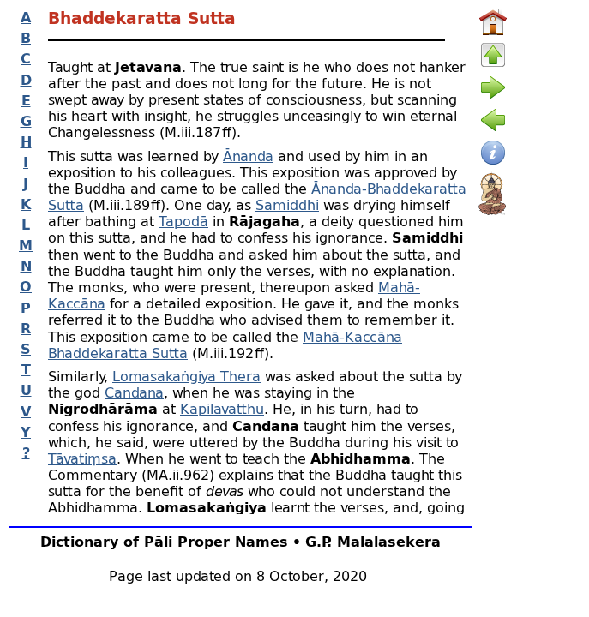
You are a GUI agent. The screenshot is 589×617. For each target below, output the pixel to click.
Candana (134, 392)
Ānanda (248, 156)
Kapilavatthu (222, 408)
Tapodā (183, 221)
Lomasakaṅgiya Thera (186, 376)
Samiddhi (287, 204)
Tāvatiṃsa (82, 458)
